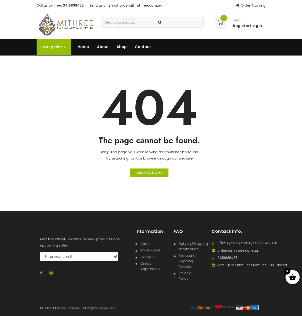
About (103, 46)
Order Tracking (250, 5)
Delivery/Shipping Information (193, 246)
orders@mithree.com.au (140, 5)
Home (83, 46)
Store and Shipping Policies (187, 261)
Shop (122, 46)
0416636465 (73, 5)
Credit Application (150, 266)
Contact (143, 46)
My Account (150, 250)
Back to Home (149, 172)
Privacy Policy (185, 276)
